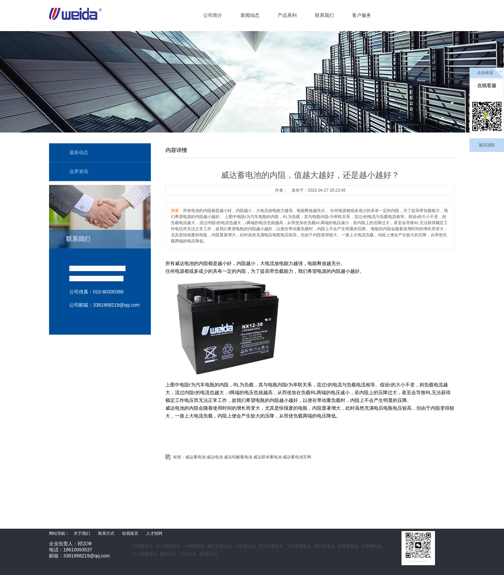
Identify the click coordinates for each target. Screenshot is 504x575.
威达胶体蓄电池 (267, 457)
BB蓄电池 (208, 554)
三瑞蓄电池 (142, 546)
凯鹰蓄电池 (348, 546)
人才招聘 (154, 533)
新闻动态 (249, 15)
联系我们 (324, 15)
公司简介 (212, 15)
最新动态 (78, 152)
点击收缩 (485, 72)
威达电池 (215, 457)
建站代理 (168, 554)
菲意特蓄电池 (271, 546)
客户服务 (361, 15)
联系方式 (106, 533)
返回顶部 (487, 145)
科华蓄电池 (372, 546)
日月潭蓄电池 (144, 554)
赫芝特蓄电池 (219, 546)
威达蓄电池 (195, 457)
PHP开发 (188, 554)
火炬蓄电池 (245, 546)
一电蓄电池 (194, 546)
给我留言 (130, 533)
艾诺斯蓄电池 (299, 546)
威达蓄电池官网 (297, 457)
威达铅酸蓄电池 (238, 457)
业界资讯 (78, 171)
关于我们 (82, 533)
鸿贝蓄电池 (324, 546)
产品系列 (287, 15)
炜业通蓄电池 (168, 546)
